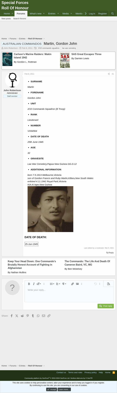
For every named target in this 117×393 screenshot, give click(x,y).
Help (101, 372)
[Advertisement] (58, 29)
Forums (21, 13)
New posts (6, 18)
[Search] (112, 13)
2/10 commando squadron (48, 48)
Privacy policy (91, 372)
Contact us (61, 372)
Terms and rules (75, 372)
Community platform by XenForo (47, 378)
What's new (35, 13)
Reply (111, 252)
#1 (113, 74)
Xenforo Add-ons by (81, 378)
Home (7, 13)
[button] (12, 13)
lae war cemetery (69, 48)
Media (65, 13)
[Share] (109, 74)
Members (80, 13)
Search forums (19, 18)
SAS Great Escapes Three (86, 54)
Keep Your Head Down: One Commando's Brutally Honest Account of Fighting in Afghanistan (32, 264)
